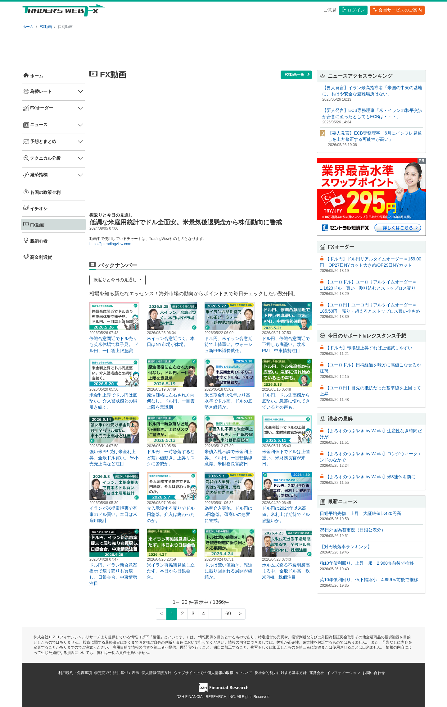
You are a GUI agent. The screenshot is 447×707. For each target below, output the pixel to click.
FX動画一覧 (297, 74)
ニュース (35, 125)
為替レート (37, 91)
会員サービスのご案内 (397, 9)
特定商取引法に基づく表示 (116, 673)
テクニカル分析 (42, 158)
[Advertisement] (223, 48)
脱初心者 (35, 240)
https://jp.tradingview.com (110, 244)
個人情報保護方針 (156, 673)
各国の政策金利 (42, 192)
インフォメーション (343, 673)
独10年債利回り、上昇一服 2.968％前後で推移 (367, 563)
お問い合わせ (374, 673)
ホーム (28, 27)
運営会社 (316, 673)
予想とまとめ (39, 142)
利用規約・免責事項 (75, 673)
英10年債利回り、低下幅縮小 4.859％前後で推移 (369, 579)
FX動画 (45, 27)
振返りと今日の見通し (115, 279)
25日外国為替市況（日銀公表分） (353, 529)
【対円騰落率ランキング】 (346, 546)
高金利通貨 (37, 257)
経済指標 (35, 175)
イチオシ (35, 208)
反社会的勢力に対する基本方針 (281, 673)
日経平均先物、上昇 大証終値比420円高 (360, 513)
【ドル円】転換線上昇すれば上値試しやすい (368, 347)
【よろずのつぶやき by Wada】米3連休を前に (370, 476)
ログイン (353, 9)
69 (228, 613)
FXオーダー (38, 108)
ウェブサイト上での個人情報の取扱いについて (213, 673)
